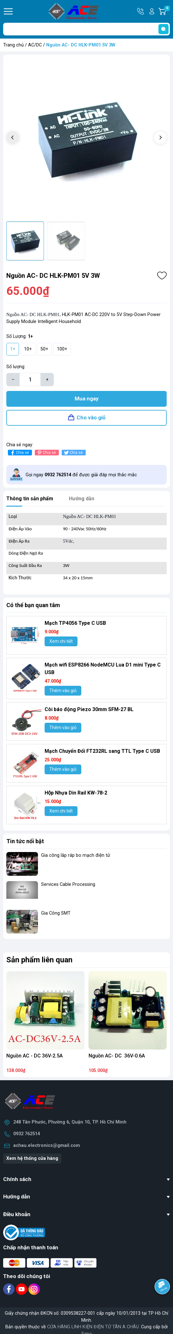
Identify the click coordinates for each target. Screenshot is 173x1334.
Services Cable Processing (68, 884)
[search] (163, 29)
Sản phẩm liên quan (39, 959)
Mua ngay (87, 398)
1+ (12, 349)
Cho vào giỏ (91, 417)
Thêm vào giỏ (63, 690)
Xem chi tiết (61, 641)
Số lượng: (15, 366)
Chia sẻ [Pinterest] (46, 452)
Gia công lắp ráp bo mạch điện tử (75, 855)
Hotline (141, 11)
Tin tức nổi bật (25, 841)
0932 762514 (26, 1133)
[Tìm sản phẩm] (86, 29)
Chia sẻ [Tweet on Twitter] (73, 452)
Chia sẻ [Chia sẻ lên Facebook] (19, 452)
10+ (28, 349)
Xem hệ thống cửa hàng (32, 1158)
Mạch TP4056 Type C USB (75, 623)
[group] (86, 138)
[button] (160, 137)
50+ (44, 349)
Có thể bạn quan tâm (33, 605)
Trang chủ (13, 45)
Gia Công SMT (56, 913)
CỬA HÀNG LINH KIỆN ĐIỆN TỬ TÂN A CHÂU (93, 1327)
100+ (62, 349)
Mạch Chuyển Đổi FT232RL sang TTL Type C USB (102, 751)
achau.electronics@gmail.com (46, 1145)
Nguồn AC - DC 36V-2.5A (34, 1056)
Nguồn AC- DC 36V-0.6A (117, 1056)
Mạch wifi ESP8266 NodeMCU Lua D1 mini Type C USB (103, 668)
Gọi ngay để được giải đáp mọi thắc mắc (81, 475)
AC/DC (35, 45)
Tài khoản (152, 11)
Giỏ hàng (167, 11)
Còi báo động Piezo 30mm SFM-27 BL (89, 709)
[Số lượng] (30, 379)
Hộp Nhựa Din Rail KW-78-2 (76, 793)
